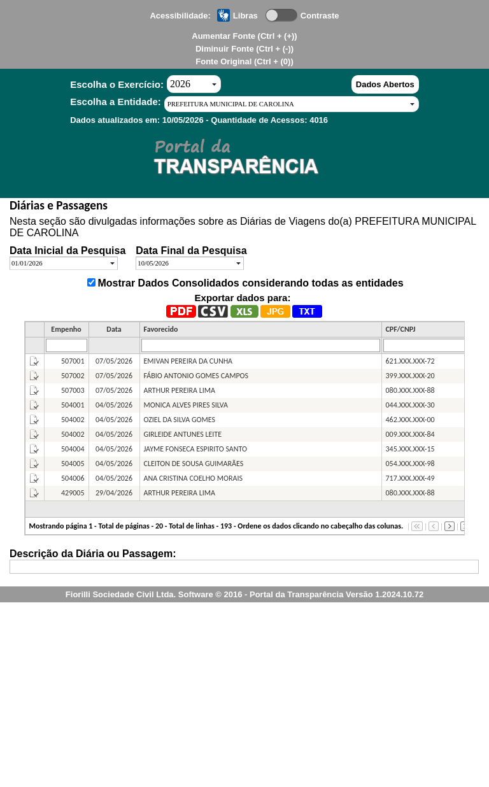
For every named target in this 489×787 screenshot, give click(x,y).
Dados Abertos (385, 84)
